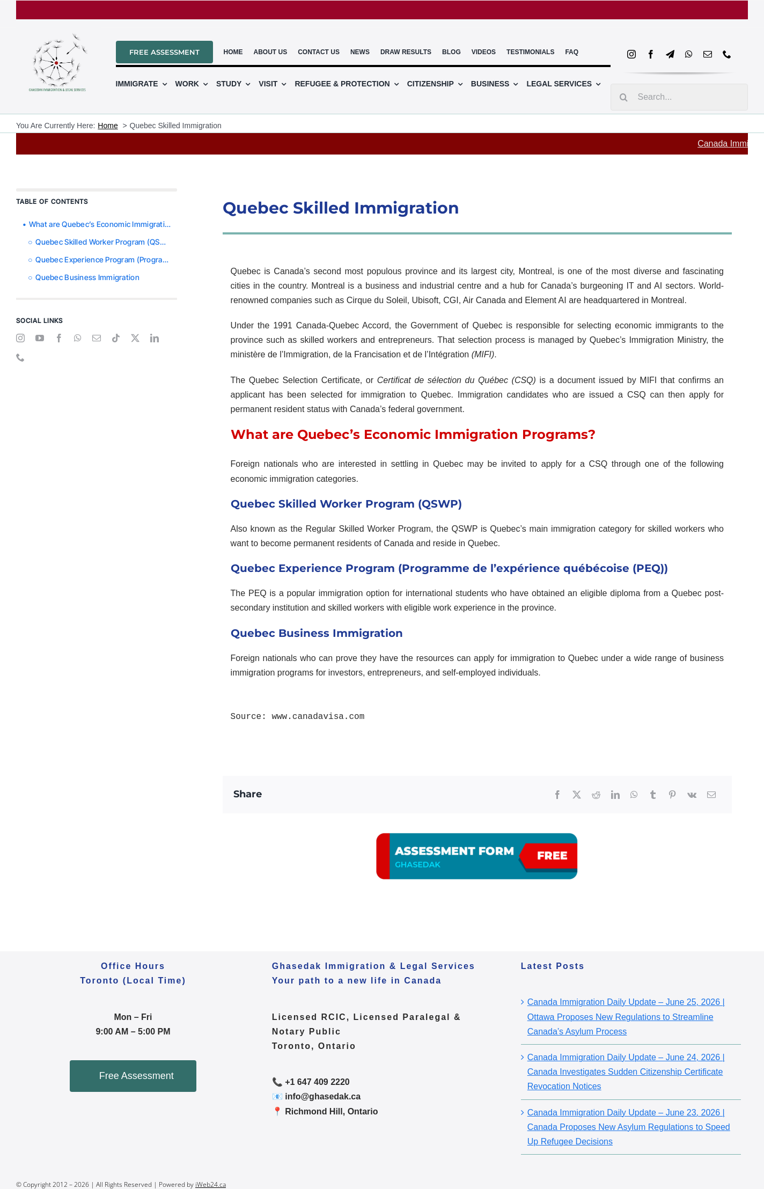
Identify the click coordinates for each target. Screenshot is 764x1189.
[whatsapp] (689, 54)
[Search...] (679, 97)
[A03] (477, 817)
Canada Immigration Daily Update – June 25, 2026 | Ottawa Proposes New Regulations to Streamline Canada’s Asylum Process (626, 1016)
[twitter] (135, 338)
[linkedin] (154, 338)
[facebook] (651, 54)
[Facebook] (557, 795)
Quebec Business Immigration (87, 277)
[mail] (707, 54)
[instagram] (631, 54)
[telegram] (670, 54)
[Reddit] (596, 795)
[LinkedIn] (615, 795)
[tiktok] (116, 338)
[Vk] (692, 795)
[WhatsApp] (634, 795)
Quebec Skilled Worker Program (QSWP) (104, 241)
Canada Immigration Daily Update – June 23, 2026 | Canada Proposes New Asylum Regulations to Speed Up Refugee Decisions (628, 1127)
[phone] (727, 54)
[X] (576, 795)
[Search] (624, 97)
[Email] (711, 795)
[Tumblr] (653, 795)
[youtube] (39, 338)
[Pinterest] (672, 795)
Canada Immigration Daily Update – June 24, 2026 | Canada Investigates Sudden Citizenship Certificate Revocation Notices (626, 1072)
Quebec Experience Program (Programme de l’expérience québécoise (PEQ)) (106, 259)
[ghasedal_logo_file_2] (58, 27)
